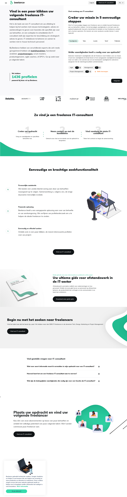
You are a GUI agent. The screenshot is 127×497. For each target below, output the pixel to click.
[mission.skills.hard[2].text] (78, 71)
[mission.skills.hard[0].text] (73, 67)
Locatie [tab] (95, 41)
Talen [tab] (84, 41)
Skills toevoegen (101, 72)
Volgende (117, 81)
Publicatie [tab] (117, 41)
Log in (92, 2)
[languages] (121, 2)
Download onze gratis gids (65, 299)
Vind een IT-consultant (106, 2)
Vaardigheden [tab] (73, 41)
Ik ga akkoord (16, 491)
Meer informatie (22, 486)
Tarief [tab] (106, 41)
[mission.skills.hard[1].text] (91, 67)
